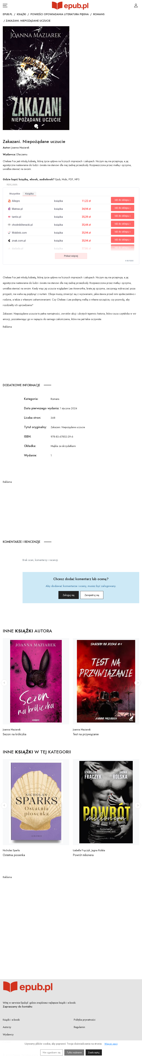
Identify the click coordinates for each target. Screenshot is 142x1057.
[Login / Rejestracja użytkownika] (136, 5)
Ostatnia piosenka (14, 855)
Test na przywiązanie (86, 734)
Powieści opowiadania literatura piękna (60, 14)
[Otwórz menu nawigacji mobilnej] (5, 5)
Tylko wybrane (74, 1052)
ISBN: (27, 436)
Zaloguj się (63, 595)
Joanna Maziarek (20, 147)
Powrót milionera (83, 855)
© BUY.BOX (129, 261)
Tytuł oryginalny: (35, 427)
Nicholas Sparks (11, 850)
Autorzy (7, 1027)
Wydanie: (30, 455)
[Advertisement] (71, 354)
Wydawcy (8, 1034)
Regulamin (79, 1027)
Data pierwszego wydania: (41, 408)
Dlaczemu (21, 154)
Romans (98, 14)
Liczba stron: (32, 417)
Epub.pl (7, 14)
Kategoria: (31, 399)
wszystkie (14, 193)
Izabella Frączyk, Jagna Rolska (89, 850)
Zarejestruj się (97, 595)
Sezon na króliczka (14, 734)
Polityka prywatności (84, 1020)
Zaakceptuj (93, 1052)
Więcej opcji (111, 1044)
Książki (21, 14)
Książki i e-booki (11, 1020)
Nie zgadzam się (51, 1052)
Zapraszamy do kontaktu (17, 1006)
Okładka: (30, 446)
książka (29, 193)
